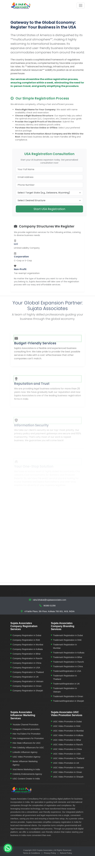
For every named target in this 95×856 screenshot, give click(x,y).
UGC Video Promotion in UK (66, 763)
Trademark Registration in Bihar (67, 657)
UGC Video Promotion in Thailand (68, 758)
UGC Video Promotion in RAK (67, 726)
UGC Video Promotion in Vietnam (68, 767)
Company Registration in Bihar (27, 654)
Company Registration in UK (26, 677)
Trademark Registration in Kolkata (68, 652)
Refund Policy (66, 853)
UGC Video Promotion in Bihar (67, 740)
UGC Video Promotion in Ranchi (68, 744)
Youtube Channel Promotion (25, 724)
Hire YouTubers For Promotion (27, 734)
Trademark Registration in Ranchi (68, 662)
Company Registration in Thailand (28, 672)
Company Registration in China (27, 663)
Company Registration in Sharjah (28, 690)
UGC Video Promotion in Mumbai (68, 731)
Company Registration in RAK (26, 640)
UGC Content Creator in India (26, 778)
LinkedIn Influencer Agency (25, 752)
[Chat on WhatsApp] (8, 848)
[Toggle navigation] (81, 5)
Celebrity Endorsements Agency (27, 774)
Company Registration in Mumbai (28, 644)
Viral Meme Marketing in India (26, 769)
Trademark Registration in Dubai (68, 635)
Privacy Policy (50, 853)
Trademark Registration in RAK (67, 640)
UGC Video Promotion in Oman (67, 772)
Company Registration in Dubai (27, 635)
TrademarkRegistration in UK (66, 684)
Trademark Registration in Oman (68, 696)
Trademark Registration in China (68, 666)
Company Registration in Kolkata (28, 649)
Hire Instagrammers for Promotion (28, 738)
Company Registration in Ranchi (27, 658)
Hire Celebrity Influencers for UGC (28, 747)
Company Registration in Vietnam (28, 681)
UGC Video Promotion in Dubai (67, 721)
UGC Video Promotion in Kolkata (68, 735)
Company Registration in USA (26, 667)
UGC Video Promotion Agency (26, 757)
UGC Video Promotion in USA (67, 754)
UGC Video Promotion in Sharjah (68, 777)
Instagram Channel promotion (26, 729)
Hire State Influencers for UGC (27, 743)
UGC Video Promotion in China (67, 749)
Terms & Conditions (31, 853)
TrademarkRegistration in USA (67, 671)
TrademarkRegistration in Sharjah (68, 701)
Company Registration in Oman (27, 686)
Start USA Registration (55, 209)
